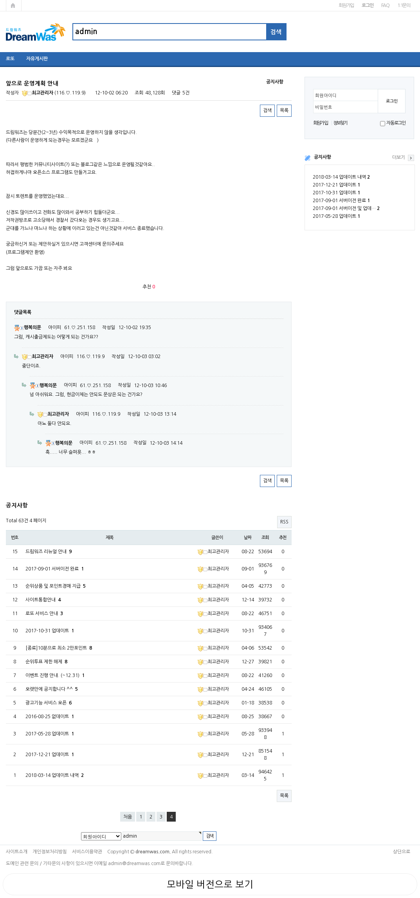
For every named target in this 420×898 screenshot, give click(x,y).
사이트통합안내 (43, 599)
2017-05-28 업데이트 (336, 216)
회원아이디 (326, 95)
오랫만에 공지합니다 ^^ (51, 689)
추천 (283, 537)
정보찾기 (340, 123)
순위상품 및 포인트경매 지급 (55, 586)
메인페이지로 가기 (13, 5)
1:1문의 (403, 5)
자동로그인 (396, 123)
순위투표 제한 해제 (46, 661)
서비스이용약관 (87, 851)
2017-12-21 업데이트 (336, 185)
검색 (267, 110)
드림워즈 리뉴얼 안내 (48, 551)
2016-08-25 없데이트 (49, 716)
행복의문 (27, 327)
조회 (265, 537)
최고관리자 (37, 93)
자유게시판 (37, 58)
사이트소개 (16, 851)
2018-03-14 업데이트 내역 (341, 177)
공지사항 (322, 157)
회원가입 (346, 5)
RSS (284, 522)
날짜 (248, 537)
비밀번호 (323, 107)
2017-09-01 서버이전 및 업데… (346, 208)
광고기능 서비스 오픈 (48, 703)
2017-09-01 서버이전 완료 (341, 200)
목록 (284, 110)
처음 (127, 817)
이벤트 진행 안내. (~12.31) (55, 675)
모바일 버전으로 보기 (210, 884)
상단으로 (401, 851)
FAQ (385, 5)
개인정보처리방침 (49, 851)
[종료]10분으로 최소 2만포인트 (58, 648)
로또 (10, 58)
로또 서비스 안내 (44, 613)
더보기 (398, 157)
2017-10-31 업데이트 (336, 192)
